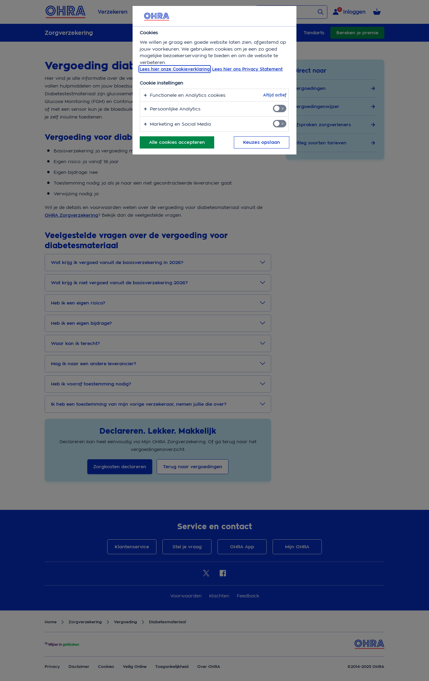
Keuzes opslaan (261, 142)
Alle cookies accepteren (177, 142)
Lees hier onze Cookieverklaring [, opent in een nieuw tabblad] (175, 69)
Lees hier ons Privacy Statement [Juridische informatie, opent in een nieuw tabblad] (247, 69)
